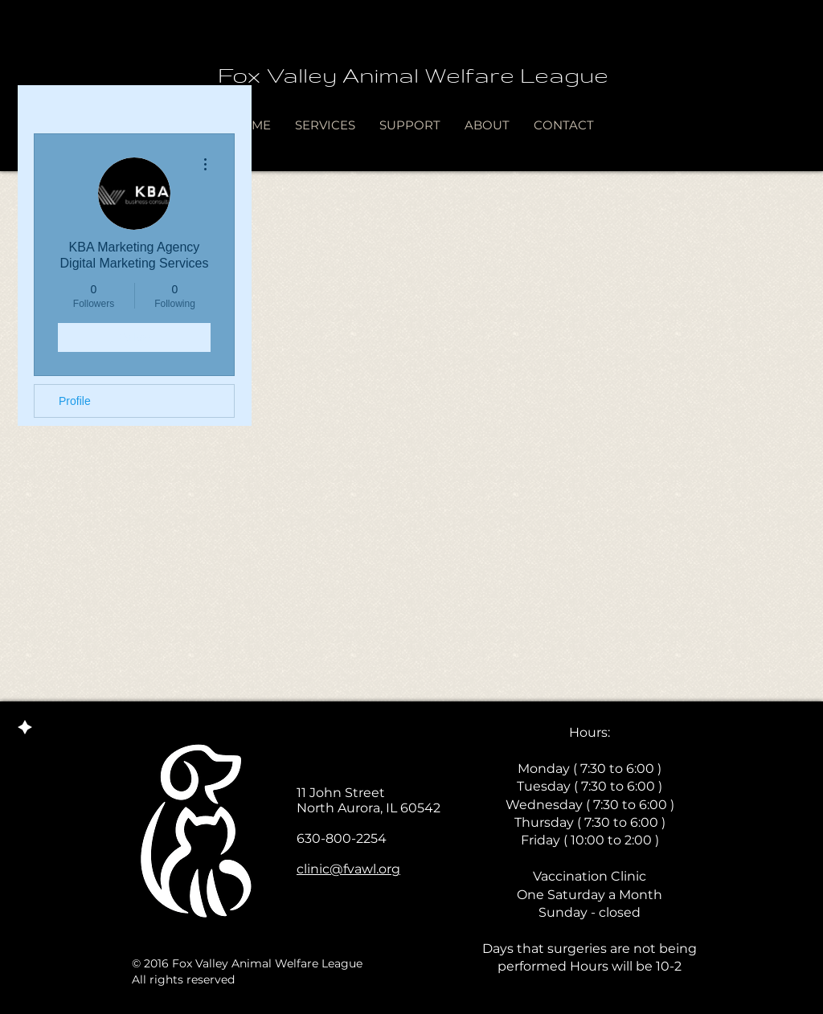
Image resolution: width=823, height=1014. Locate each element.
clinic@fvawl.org (348, 869)
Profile (75, 401)
